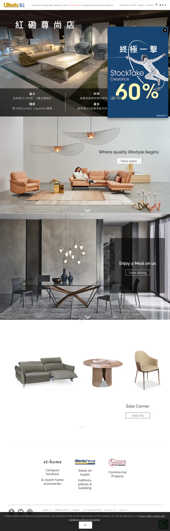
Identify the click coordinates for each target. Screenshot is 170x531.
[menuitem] (128, 5)
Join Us (122, 510)
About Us (47, 510)
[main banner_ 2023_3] (85, 373)
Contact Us (110, 510)
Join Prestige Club (92, 510)
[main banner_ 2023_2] (85, 266)
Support (141, 5)
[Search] (156, 5)
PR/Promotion (62, 510)
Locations (149, 5)
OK (85, 525)
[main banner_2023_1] (85, 164)
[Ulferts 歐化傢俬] (14, 5)
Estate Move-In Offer (128, 5)
